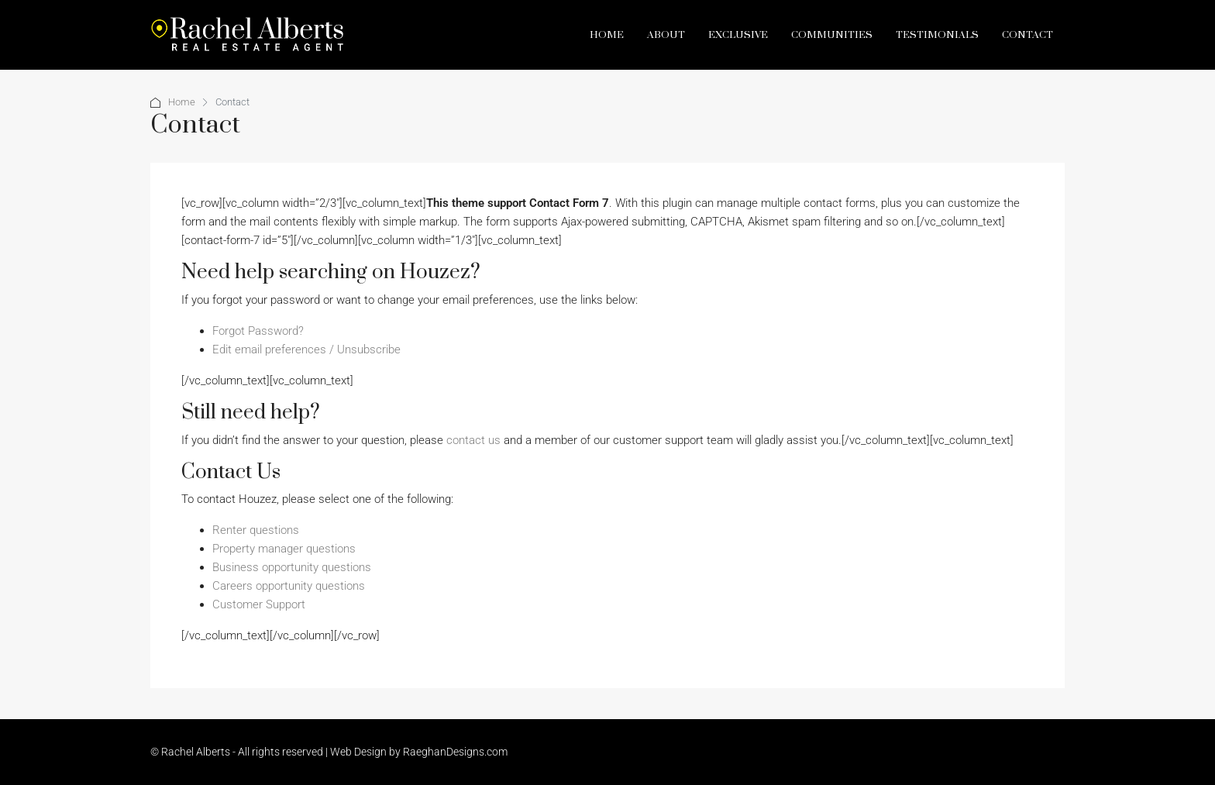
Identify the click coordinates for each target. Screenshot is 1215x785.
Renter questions (255, 530)
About (666, 35)
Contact (1027, 35)
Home (607, 35)
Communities (832, 35)
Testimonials (937, 35)
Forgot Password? (258, 331)
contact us (473, 440)
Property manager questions (284, 549)
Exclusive (738, 35)
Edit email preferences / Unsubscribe (306, 349)
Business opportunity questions (291, 567)
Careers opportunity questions (288, 586)
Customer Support (258, 604)
